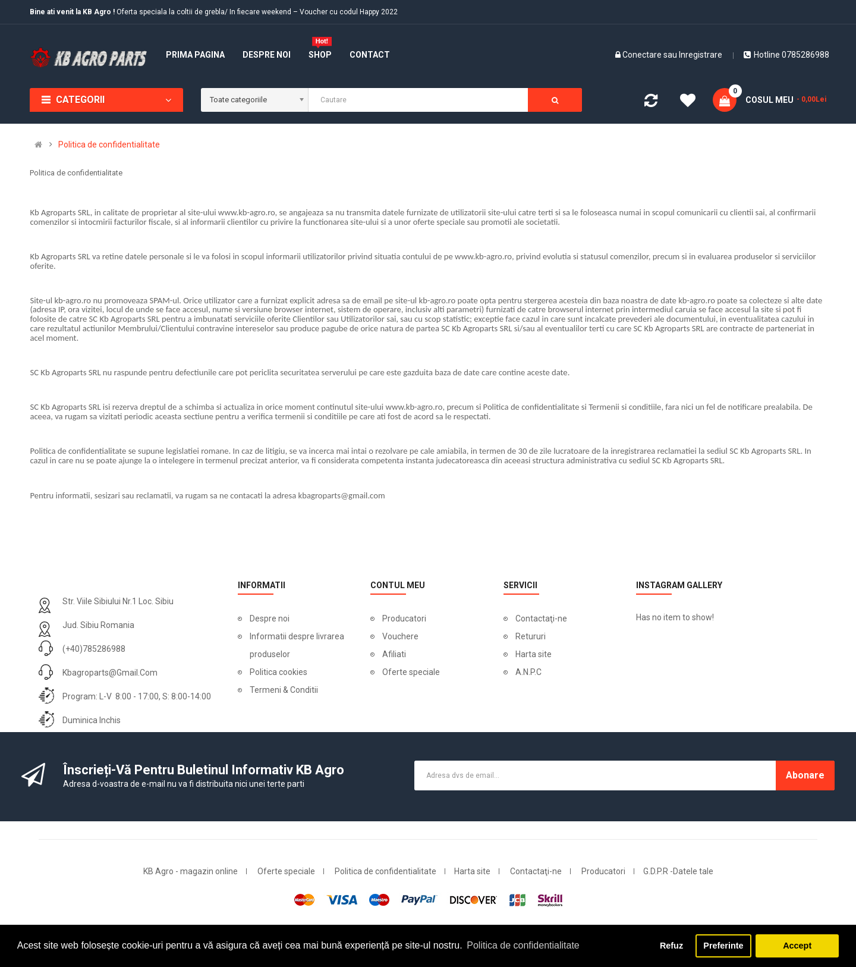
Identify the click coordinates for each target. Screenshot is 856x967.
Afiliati (394, 654)
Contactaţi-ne (541, 618)
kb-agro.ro (72, 300)
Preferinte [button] (723, 945)
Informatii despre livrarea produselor (297, 645)
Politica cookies (278, 672)
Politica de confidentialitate (109, 144)
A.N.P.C (528, 672)
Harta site (533, 654)
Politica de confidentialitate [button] (523, 945)
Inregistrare (700, 54)
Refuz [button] (671, 945)
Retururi (530, 636)
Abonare (805, 775)
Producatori (404, 618)
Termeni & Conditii (284, 690)
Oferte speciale (411, 672)
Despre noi (269, 618)
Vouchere (400, 636)
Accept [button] (797, 945)
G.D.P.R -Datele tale (678, 871)
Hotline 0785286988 (786, 54)
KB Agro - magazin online (190, 871)
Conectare (642, 54)
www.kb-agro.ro (246, 212)
